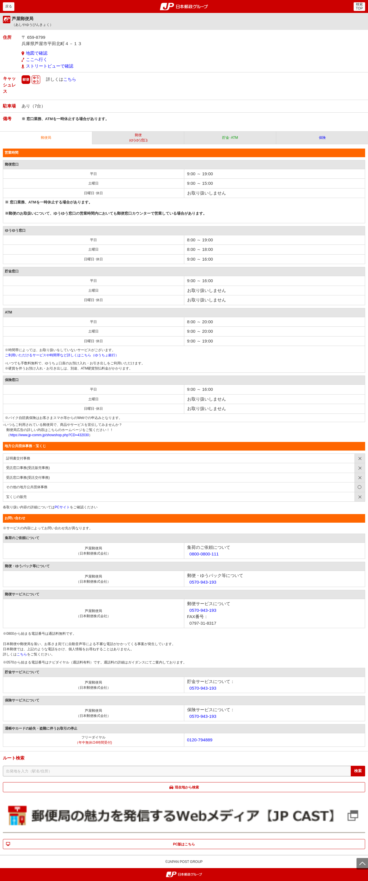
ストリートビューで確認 (49, 66)
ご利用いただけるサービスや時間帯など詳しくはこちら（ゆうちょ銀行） (62, 355)
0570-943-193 (202, 582)
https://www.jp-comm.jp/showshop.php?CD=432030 (49, 435)
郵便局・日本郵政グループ (184, 6)
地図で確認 (36, 53)
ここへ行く (36, 59)
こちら (69, 79)
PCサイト (62, 507)
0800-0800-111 (204, 553)
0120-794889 (199, 739)
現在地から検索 (187, 787)
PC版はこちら (184, 844)
